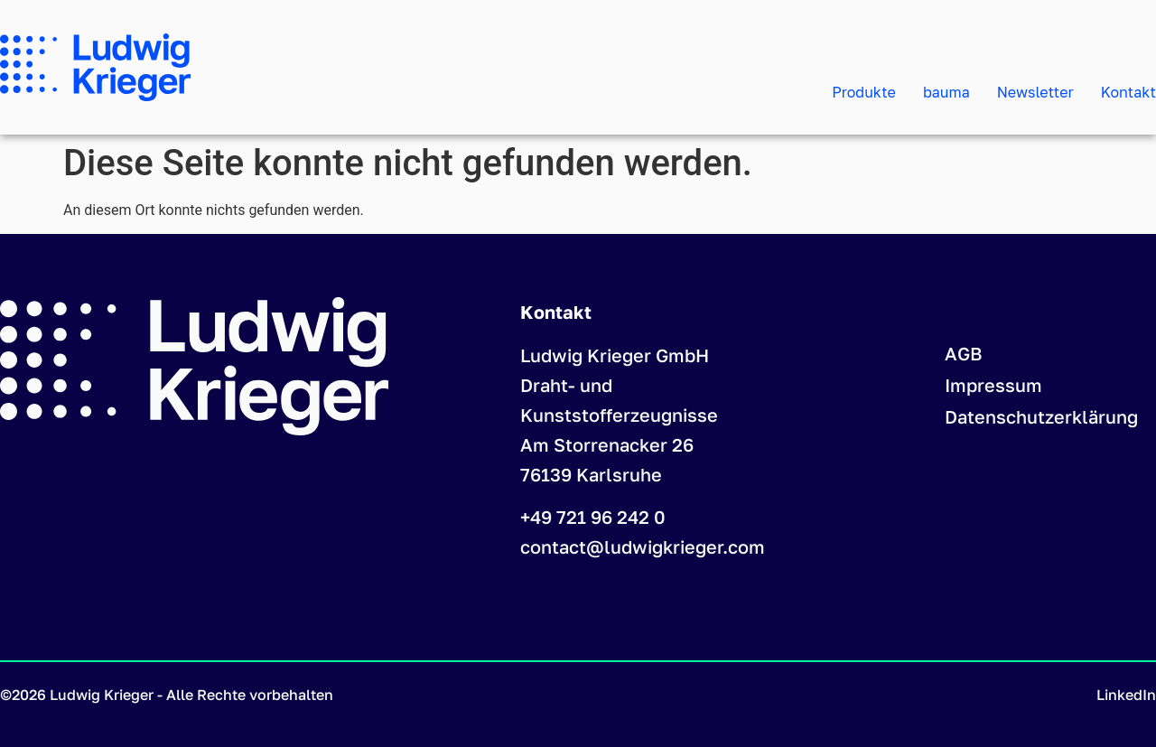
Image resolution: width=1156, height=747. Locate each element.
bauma (946, 92)
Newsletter (1035, 92)
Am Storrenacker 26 (607, 444)
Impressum (993, 385)
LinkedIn (1126, 695)
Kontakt (1128, 92)
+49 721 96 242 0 (593, 517)
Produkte (864, 92)
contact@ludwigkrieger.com (642, 546)
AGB (964, 353)
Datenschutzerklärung (1041, 416)
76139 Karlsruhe (591, 474)
